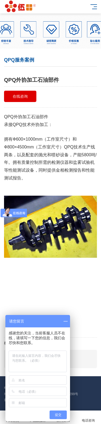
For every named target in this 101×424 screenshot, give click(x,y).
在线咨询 (20, 96)
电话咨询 (88, 417)
